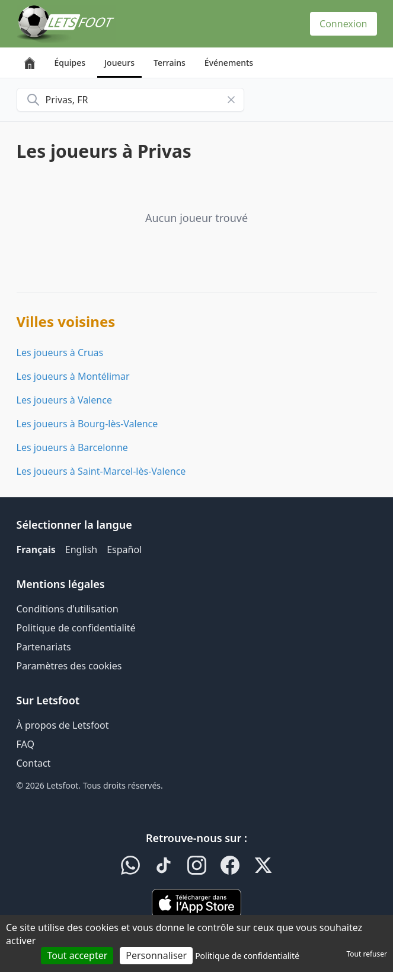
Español (124, 549)
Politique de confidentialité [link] (247, 955)
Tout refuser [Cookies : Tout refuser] (367, 954)
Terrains (170, 62)
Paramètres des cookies (69, 665)
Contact (34, 763)
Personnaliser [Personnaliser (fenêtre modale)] (156, 955)
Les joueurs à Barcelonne (72, 447)
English (81, 549)
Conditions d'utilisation (68, 608)
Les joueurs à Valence (64, 399)
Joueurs (119, 62)
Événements (229, 62)
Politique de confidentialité (76, 627)
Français (36, 549)
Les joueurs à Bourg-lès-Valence (87, 423)
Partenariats (44, 646)
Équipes (70, 62)
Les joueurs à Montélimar (73, 376)
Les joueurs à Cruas (60, 352)
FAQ (25, 744)
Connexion (343, 23)
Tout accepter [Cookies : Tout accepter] (77, 955)
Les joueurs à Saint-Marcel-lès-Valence (101, 471)
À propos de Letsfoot (63, 725)
